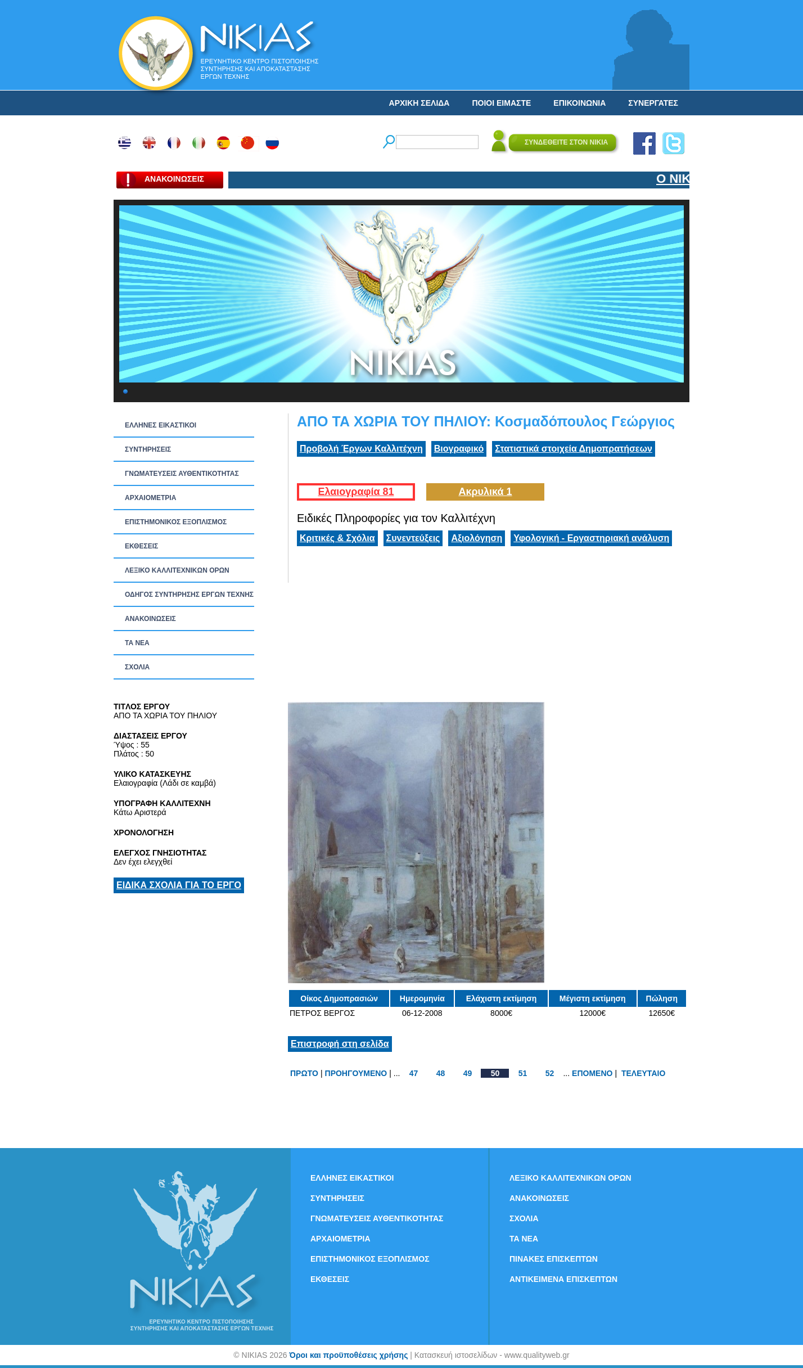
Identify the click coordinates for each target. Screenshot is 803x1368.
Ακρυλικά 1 (485, 491)
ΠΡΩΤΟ (304, 1073)
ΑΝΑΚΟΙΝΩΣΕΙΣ (150, 619)
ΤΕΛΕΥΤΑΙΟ (643, 1073)
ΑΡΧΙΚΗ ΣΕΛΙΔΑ (419, 102)
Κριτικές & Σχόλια (337, 538)
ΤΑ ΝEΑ (137, 643)
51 (522, 1073)
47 (413, 1073)
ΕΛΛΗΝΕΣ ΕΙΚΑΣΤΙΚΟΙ (160, 425)
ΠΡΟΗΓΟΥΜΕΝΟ (356, 1073)
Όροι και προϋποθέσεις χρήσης (348, 1355)
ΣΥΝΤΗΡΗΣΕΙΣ (148, 449)
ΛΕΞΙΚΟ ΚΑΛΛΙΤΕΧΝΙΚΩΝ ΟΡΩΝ (177, 570)
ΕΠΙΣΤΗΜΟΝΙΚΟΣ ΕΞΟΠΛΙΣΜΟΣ (176, 522)
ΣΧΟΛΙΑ (137, 667)
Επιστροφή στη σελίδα (340, 1043)
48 (440, 1073)
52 (549, 1073)
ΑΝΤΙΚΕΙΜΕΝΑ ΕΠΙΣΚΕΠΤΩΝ (563, 1279)
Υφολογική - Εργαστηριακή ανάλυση (591, 538)
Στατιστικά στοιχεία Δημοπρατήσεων (573, 448)
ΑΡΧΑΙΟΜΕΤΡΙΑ (150, 498)
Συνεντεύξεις (413, 538)
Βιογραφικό (459, 448)
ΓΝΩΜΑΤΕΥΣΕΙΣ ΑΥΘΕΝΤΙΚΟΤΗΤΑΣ (182, 474)
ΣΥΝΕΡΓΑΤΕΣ (653, 102)
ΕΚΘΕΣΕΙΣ (141, 546)
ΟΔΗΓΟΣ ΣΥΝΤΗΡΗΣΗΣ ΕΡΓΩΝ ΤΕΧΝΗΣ (189, 594)
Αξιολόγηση (476, 538)
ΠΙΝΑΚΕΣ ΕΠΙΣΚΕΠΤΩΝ (553, 1258)
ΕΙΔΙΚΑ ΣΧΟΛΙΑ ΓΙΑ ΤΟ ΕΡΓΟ (178, 885)
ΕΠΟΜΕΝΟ (592, 1073)
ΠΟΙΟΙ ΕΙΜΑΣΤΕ (501, 102)
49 (467, 1073)
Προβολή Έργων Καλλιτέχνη (361, 448)
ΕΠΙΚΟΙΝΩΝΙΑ (579, 102)
